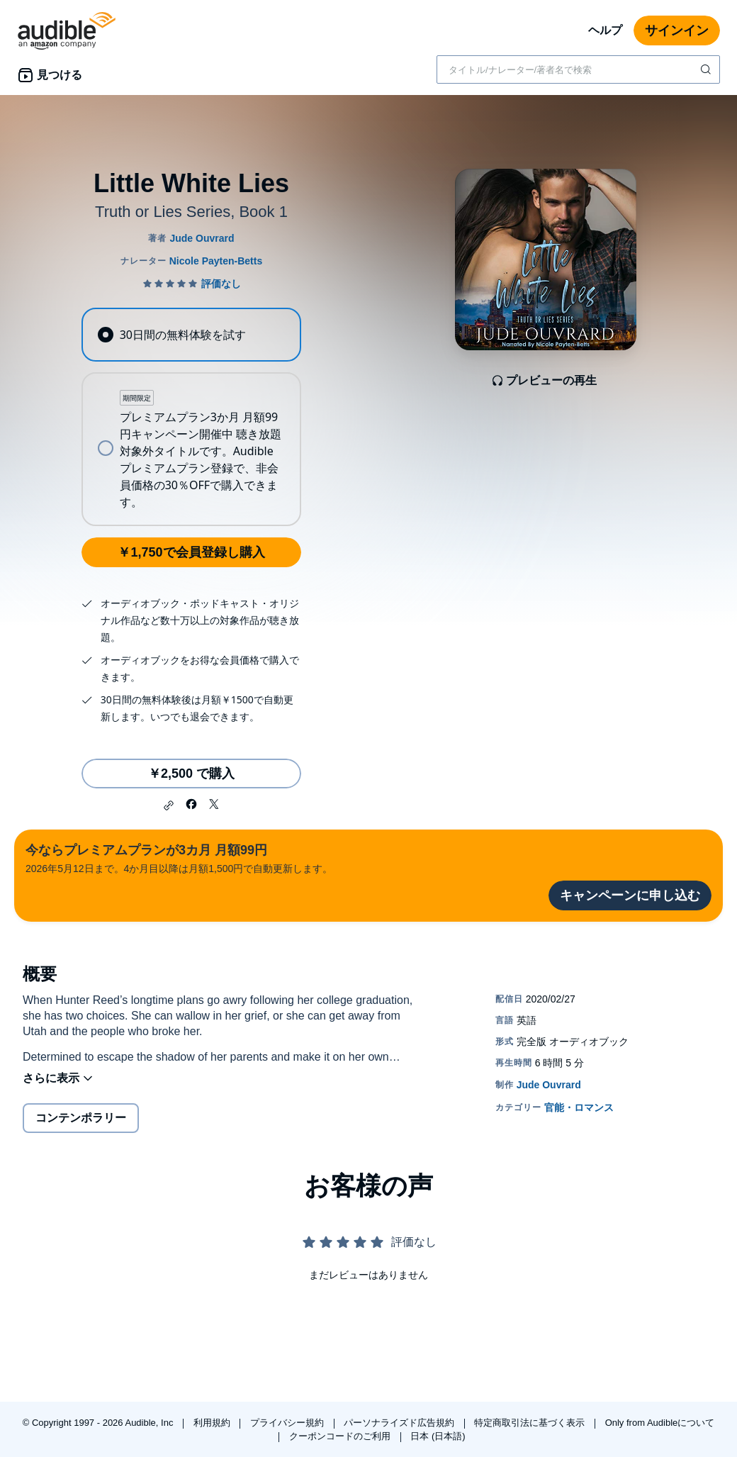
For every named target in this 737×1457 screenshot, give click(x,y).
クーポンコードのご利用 (341, 1436)
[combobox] (578, 69)
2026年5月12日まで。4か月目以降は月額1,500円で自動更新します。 (179, 857)
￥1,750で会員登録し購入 (191, 552)
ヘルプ (605, 30)
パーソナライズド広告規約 (400, 1422)
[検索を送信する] (707, 69)
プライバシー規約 (288, 1422)
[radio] (190, 335)
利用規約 (213, 1422)
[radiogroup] (190, 417)
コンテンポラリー (80, 1118)
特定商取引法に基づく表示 (530, 1422)
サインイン (677, 30)
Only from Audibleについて (660, 1422)
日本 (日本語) (437, 1436)
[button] (168, 805)
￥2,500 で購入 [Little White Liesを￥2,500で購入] (191, 773)
